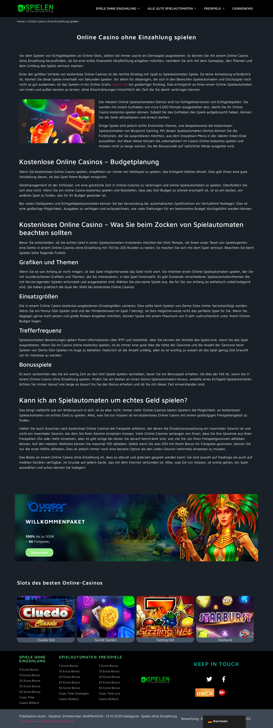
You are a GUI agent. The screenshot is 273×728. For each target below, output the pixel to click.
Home (21, 21)
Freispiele (214, 8)
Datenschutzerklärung (57, 721)
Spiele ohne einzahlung (118, 8)
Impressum (27, 721)
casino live (120, 84)
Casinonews (242, 8)
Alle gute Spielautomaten (172, 8)
